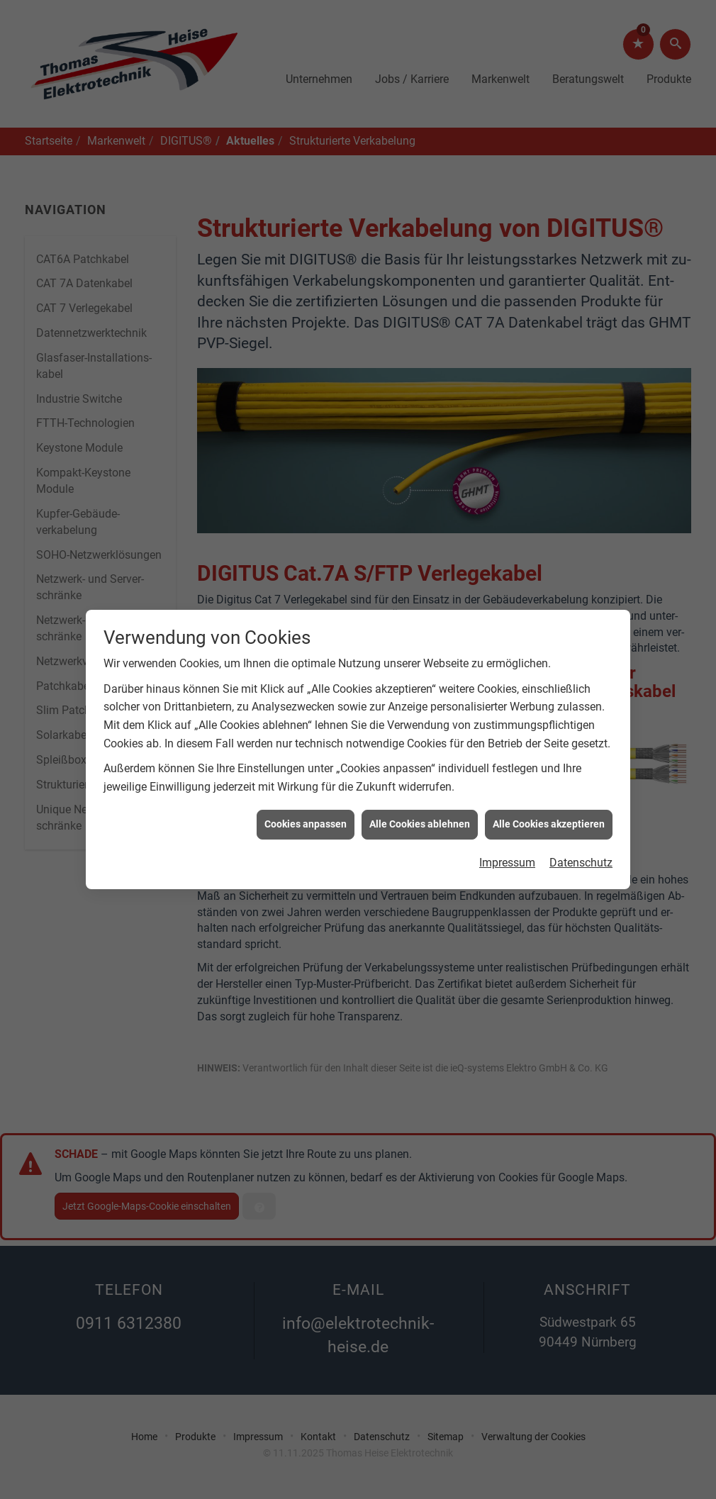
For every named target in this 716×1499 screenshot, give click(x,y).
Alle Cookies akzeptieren (549, 787)
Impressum (507, 825)
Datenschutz (580, 825)
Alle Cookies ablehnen (419, 787)
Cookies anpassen (305, 787)
